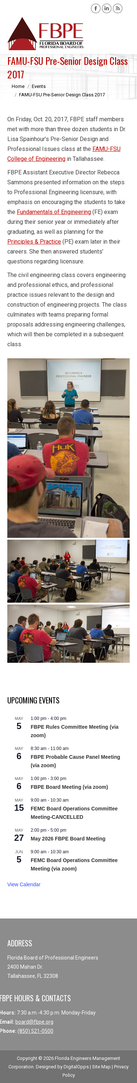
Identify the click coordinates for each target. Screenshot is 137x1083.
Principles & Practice (34, 241)
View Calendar (24, 884)
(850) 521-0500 (35, 1031)
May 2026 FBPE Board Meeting (68, 839)
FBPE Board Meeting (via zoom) (69, 787)
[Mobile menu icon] (125, 33)
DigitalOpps (76, 1066)
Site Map (101, 1066)
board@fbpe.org (34, 1022)
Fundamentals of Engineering (54, 211)
